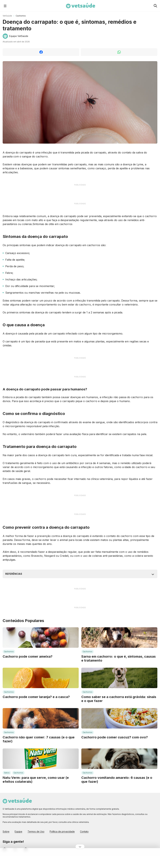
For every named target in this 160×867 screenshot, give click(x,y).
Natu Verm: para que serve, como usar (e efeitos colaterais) (36, 780)
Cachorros (21, 16)
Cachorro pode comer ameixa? (27, 656)
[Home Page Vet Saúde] (80, 6)
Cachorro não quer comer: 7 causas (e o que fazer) (39, 739)
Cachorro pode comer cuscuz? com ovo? (114, 737)
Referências (13, 573)
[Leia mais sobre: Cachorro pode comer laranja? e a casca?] (41, 678)
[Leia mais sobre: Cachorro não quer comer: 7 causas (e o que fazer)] (41, 718)
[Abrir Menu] (5, 5)
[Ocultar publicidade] (80, 846)
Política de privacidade (62, 831)
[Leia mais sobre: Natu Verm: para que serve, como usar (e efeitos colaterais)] (41, 758)
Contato (84, 831)
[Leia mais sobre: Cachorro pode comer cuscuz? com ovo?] (119, 718)
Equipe (18, 831)
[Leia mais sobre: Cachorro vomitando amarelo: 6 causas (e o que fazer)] (119, 758)
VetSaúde (7, 16)
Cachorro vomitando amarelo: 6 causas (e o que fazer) (116, 780)
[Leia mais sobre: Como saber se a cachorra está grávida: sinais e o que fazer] (119, 678)
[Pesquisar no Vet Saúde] (155, 6)
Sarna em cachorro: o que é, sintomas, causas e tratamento (118, 658)
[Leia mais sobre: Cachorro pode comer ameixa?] (41, 637)
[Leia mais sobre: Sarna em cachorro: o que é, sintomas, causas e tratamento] (119, 637)
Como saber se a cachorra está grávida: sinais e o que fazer (118, 699)
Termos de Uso (36, 831)
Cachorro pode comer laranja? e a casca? (36, 697)
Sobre (6, 831)
